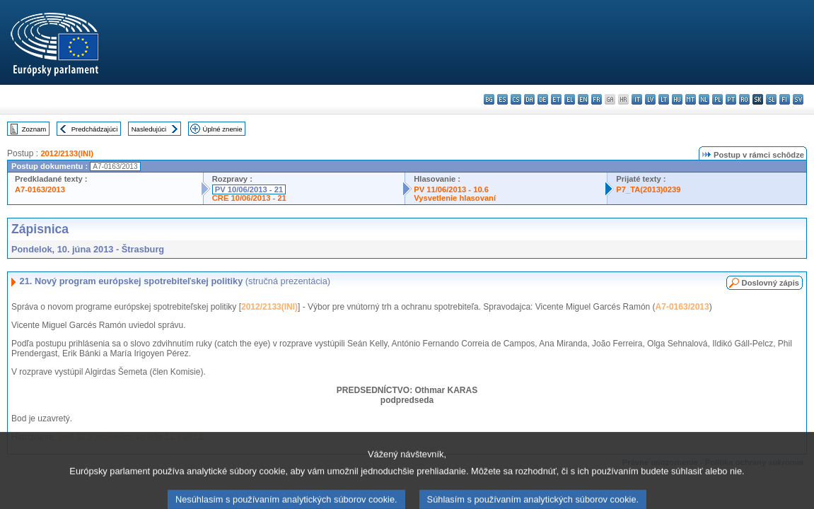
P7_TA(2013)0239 (648, 189)
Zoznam (34, 129)
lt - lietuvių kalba (663, 99)
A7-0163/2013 (40, 189)
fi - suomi (784, 99)
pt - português (731, 99)
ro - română (744, 99)
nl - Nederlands (704, 99)
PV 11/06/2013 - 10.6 (451, 189)
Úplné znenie (223, 129)
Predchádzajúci (94, 129)
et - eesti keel (556, 99)
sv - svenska (798, 99)
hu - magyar (677, 99)
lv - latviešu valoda (650, 99)
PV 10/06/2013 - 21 (249, 189)
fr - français (596, 99)
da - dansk (529, 99)
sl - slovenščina (771, 99)
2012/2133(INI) (66, 153)
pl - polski (717, 99)
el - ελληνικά (569, 99)
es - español (502, 99)
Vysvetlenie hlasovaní (455, 198)
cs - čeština (516, 99)
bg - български (489, 99)
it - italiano (637, 99)
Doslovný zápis (770, 283)
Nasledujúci (149, 129)
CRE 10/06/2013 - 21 (249, 198)
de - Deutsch (542, 99)
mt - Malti (690, 99)
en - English (583, 99)
